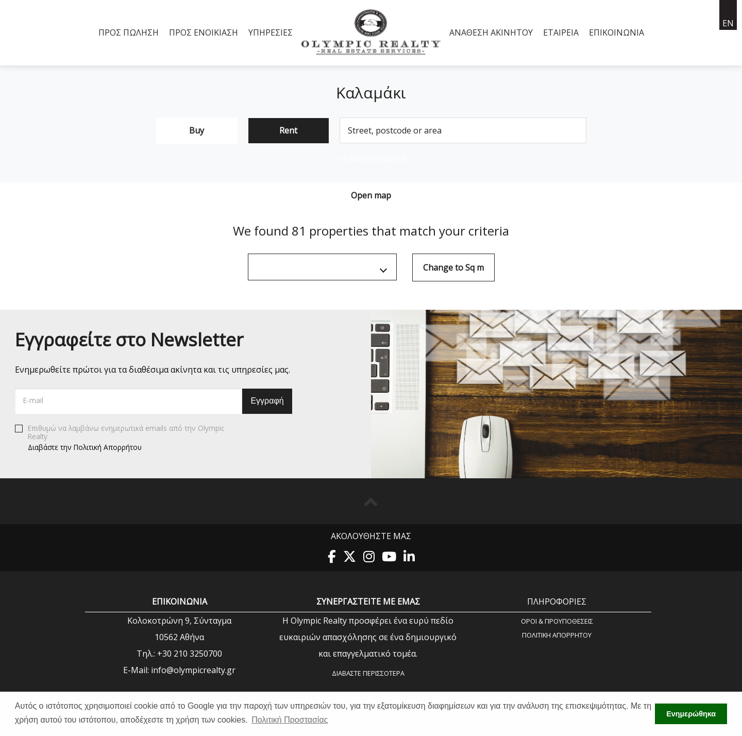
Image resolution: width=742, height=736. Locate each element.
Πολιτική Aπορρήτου (557, 634)
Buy (196, 130)
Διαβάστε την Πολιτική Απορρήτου (85, 446)
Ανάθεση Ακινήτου (491, 32)
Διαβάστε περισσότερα (368, 673)
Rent (288, 130)
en (728, 23)
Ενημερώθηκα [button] (691, 714)
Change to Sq (453, 267)
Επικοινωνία (616, 32)
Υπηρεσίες (270, 32)
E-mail (33, 400)
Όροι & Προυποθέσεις (557, 620)
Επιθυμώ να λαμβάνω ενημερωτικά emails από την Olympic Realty (119, 438)
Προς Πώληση (128, 32)
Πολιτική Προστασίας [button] (289, 719)
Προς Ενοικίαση (203, 32)
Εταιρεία (561, 32)
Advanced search (371, 158)
